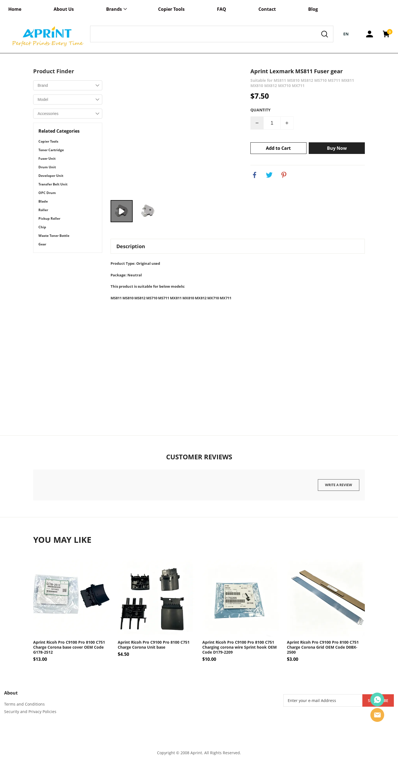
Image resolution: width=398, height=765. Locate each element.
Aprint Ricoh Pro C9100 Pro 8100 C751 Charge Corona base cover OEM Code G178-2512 (69, 647)
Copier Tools (171, 9)
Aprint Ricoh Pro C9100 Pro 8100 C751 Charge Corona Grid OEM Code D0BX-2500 (323, 647)
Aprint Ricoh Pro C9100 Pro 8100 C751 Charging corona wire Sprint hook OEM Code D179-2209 (239, 647)
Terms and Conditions (24, 704)
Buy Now (337, 148)
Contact (267, 9)
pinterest (284, 175)
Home (14, 9)
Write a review (338, 485)
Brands (114, 9)
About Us (64, 9)
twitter (269, 175)
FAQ (221, 9)
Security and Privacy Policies (30, 711)
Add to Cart (278, 148)
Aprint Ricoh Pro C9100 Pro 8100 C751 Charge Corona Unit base (154, 645)
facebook (254, 175)
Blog (313, 9)
